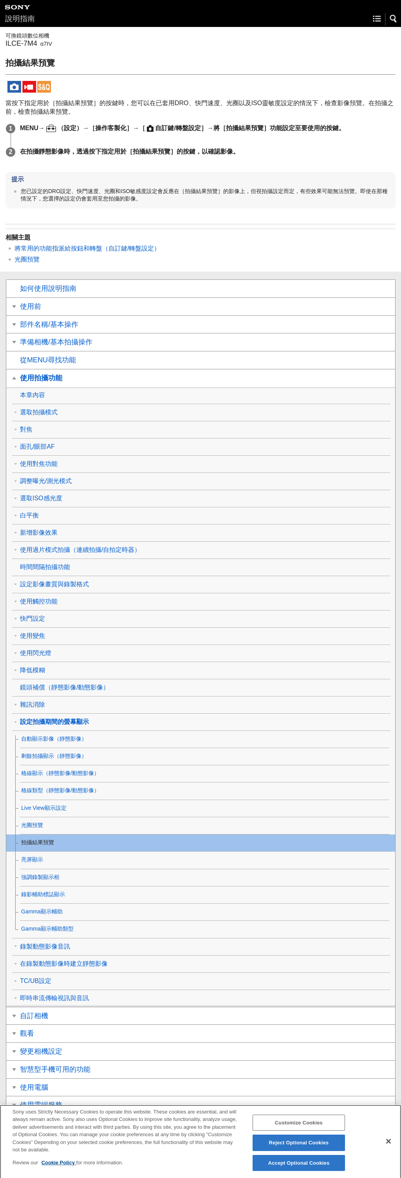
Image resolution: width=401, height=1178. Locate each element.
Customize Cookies (299, 1128)
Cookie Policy (59, 1168)
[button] (393, 18)
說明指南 (20, 18)
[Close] (388, 1146)
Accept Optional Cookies (298, 1168)
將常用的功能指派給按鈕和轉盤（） (87, 248)
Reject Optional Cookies (299, 1148)
